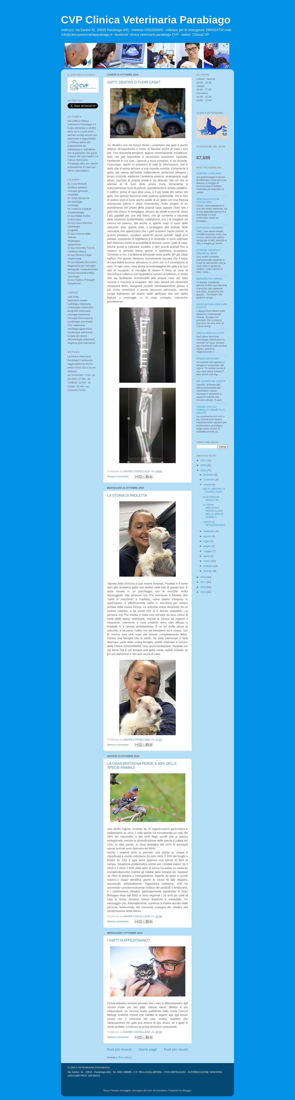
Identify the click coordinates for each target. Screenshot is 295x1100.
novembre (209, 479)
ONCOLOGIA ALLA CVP (210, 333)
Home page (148, 1049)
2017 (203, 582)
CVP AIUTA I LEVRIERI (209, 227)
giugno (207, 546)
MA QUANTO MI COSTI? (210, 381)
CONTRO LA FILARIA (208, 173)
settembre (209, 531)
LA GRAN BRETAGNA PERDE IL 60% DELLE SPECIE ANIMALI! (213, 510)
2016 (203, 587)
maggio (207, 551)
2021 (203, 460)
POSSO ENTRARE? (208, 358)
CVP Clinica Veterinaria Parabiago (146, 20)
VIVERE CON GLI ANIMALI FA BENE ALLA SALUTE (210, 409)
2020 (203, 465)
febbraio (208, 566)
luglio (206, 541)
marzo (207, 561)
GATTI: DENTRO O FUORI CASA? (133, 82)
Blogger (186, 1090)
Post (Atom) (125, 1057)
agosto (207, 536)
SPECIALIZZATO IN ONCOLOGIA (207, 201)
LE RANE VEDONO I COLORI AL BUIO (208, 252)
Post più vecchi (176, 1049)
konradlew (161, 1090)
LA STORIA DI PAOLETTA (127, 495)
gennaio (208, 570)
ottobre (207, 484)
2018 (203, 577)
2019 (203, 470)
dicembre (208, 474)
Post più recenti (119, 1049)
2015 (203, 592)
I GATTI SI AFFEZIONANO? (128, 940)
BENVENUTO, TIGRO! (209, 278)
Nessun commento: (118, 476)
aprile (206, 556)
